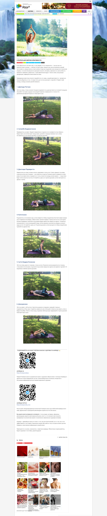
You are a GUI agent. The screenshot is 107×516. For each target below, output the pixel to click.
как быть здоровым (28, 443)
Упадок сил (31, 62)
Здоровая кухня (20, 13)
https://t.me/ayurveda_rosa (23, 404)
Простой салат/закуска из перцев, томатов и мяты (37, 13)
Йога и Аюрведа (24, 58)
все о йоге (20, 443)
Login (90, 1)
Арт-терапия (61, 13)
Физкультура (37, 62)
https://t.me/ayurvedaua (23, 373)
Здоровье (55, 13)
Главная (18, 58)
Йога (29, 58)
